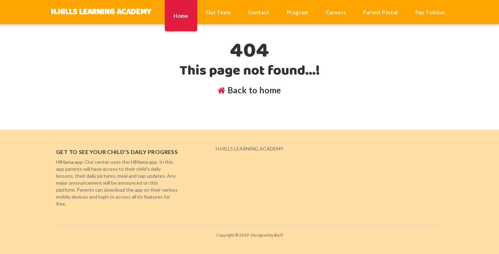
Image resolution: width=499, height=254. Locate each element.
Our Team (218, 12)
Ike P (278, 235)
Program (297, 12)
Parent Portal (380, 12)
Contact (258, 12)
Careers (336, 12)
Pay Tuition (430, 12)
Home (181, 16)
